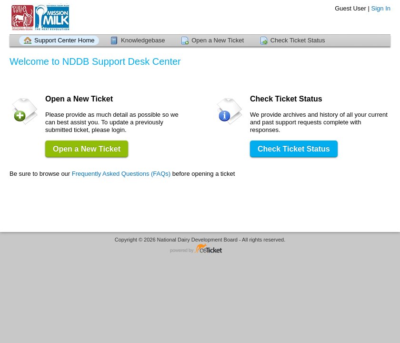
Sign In (380, 8)
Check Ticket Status (297, 40)
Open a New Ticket (217, 40)
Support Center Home (64, 40)
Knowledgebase (143, 40)
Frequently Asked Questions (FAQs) (121, 173)
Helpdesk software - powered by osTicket (200, 248)
